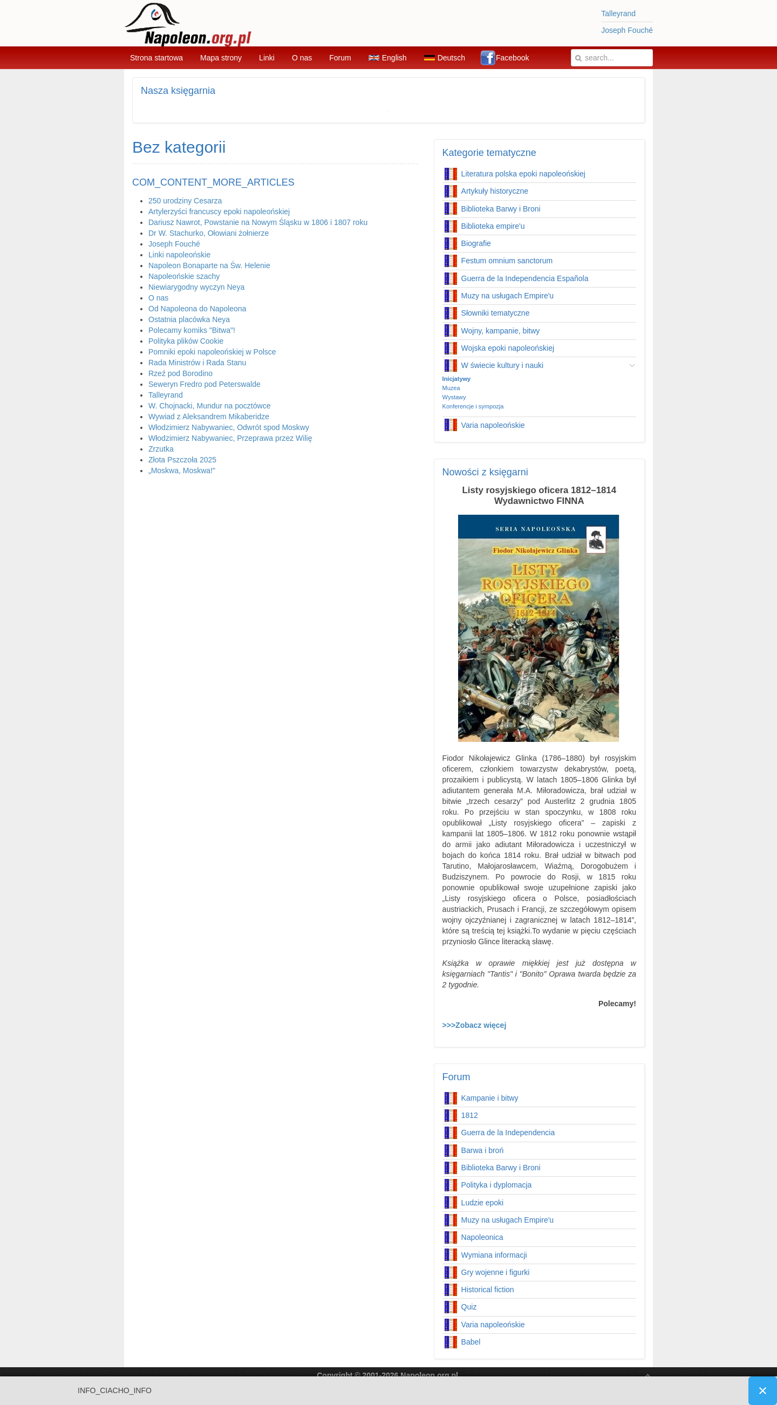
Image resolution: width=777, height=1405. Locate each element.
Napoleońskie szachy (184, 276)
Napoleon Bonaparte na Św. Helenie (209, 265)
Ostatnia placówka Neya (189, 319)
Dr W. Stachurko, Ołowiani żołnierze (208, 233)
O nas (158, 298)
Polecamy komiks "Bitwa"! (191, 330)
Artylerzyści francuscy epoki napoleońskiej (219, 211)
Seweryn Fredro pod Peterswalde (204, 384)
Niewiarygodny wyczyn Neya (196, 287)
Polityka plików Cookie (185, 341)
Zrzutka (161, 449)
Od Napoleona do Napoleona (197, 308)
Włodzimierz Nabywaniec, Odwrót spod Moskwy (228, 427)
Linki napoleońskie (179, 254)
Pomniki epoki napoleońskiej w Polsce (212, 351)
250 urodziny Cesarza (185, 200)
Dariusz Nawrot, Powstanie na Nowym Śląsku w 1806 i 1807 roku (257, 222)
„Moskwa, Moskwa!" (181, 470)
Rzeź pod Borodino (180, 373)
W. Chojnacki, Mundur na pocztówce (209, 405)
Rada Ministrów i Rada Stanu (197, 362)
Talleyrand (618, 13)
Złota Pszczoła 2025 (182, 459)
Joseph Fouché (627, 30)
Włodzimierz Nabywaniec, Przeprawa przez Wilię (230, 438)
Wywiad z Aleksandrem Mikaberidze (208, 416)
